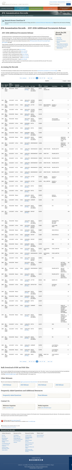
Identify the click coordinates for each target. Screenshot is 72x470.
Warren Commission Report (61, 41)
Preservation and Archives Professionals (18, 439)
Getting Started (28, 435)
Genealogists (16, 435)
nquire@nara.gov (10, 407)
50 (29, 78)
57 (42, 78)
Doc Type (33, 86)
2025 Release (7, 385)
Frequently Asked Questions (12, 395)
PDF (26, 89)
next (49, 78)
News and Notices (40, 435)
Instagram (34, 460)
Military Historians (17, 436)
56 (40, 78)
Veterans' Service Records (21, 8)
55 (38, 78)
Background (59, 39)
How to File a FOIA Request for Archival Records (29, 450)
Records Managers (17, 440)
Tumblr (36, 460)
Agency (22, 86)
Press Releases (42, 395)
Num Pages (69, 85)
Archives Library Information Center (5, 448)
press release (22, 49)
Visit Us (50, 8)
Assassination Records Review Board (62, 47)
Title (62, 86)
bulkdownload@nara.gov (10, 374)
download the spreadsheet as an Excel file (46, 70)
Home (3, 15)
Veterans (15, 442)
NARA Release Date (11, 85)
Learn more (60, 467)
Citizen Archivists (53, 2)
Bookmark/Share (61, 2)
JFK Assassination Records (20, 15)
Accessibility (25, 464)
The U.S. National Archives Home (15, 3)
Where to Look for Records (28, 445)
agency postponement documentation (29, 381)
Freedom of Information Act (39, 464)
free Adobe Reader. (16, 420)
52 (33, 78)
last (51, 78)
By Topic (3, 435)
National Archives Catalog (5, 441)
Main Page (59, 37)
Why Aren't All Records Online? (29, 447)
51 (31, 78)
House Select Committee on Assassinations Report (62, 44)
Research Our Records (7, 8)
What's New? (40, 433)
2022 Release (42, 385)
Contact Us (68, 2)
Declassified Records (29, 442)
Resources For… (18, 433)
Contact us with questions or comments (8, 427)
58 (44, 78)
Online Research (6, 433)
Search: (47, 80)
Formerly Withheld (17, 85)
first (21, 78)
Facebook (30, 460)
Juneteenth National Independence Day (44, 22)
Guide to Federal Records (28, 441)
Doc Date (27, 86)
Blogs (40, 460)
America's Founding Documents (65, 8)
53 (35, 78)
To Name (46, 86)
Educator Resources (36, 8)
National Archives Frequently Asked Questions (28, 437)
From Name (54, 86)
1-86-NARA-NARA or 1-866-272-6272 (36, 468)
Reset (69, 80)
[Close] (70, 458)
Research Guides (29, 433)
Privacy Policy (31, 464)
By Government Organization (5, 439)
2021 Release (59, 385)
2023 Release (24, 385)
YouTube (38, 460)
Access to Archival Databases (5, 445)
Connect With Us (36, 458)
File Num (40, 85)
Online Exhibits (5, 450)
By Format (4, 436)
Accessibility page (31, 421)
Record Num (6, 85)
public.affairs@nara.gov (46, 407)
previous (24, 78)
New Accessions (40, 436)
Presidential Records (6, 443)
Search (68, 4)
